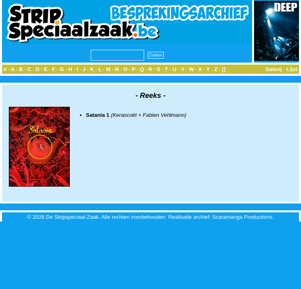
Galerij (273, 69)
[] (224, 69)
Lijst (292, 69)
